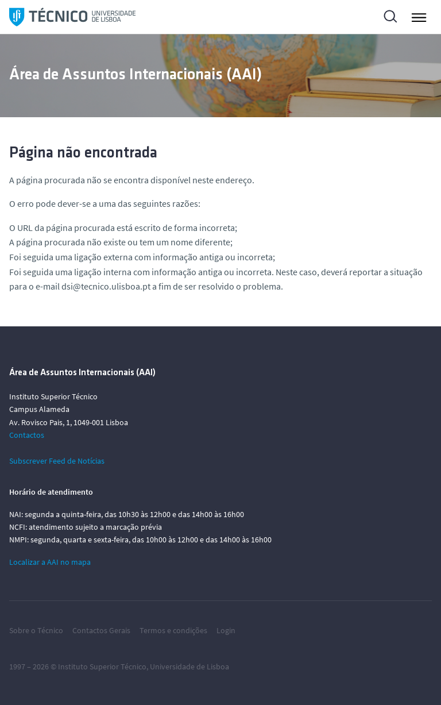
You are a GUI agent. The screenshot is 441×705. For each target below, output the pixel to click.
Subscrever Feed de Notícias (57, 461)
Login (225, 630)
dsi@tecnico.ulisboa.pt (105, 286)
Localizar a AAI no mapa (50, 562)
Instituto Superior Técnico (102, 666)
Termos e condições (173, 630)
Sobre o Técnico (36, 630)
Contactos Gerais (101, 630)
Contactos (26, 435)
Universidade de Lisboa (189, 666)
